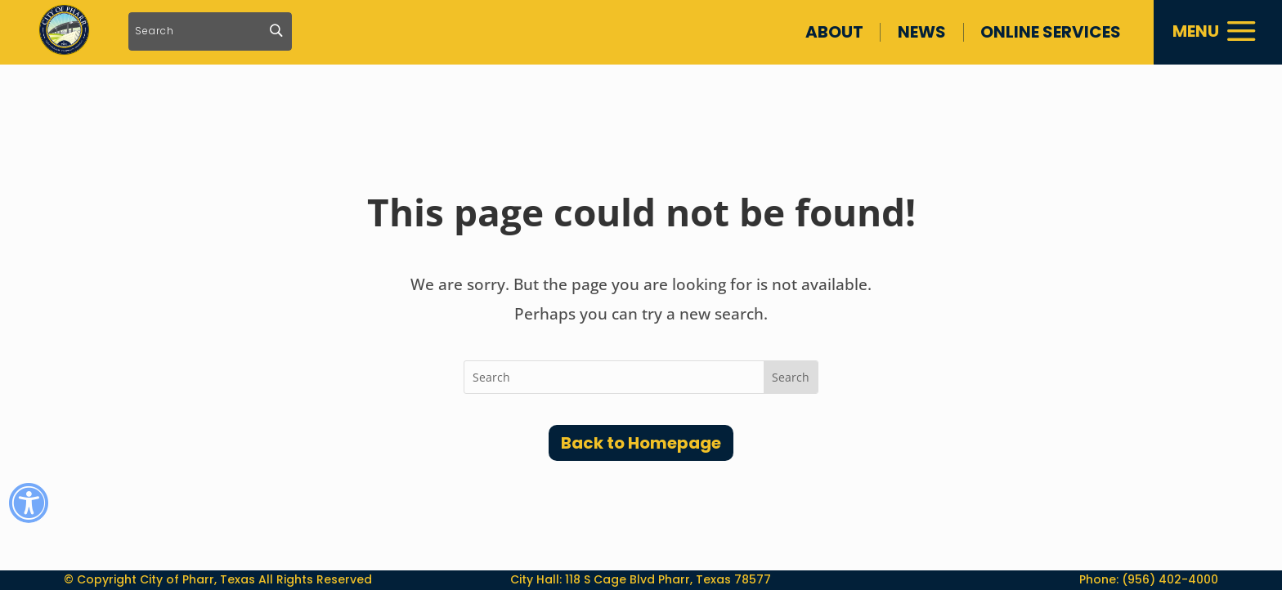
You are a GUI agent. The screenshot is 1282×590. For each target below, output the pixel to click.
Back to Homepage (641, 442)
